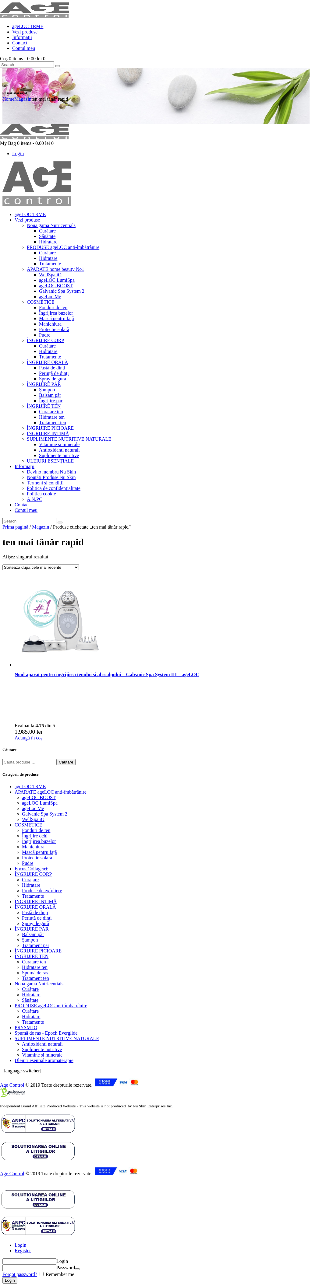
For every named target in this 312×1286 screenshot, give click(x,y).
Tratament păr (35, 945)
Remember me (59, 1274)
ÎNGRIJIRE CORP (33, 874)
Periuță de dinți (37, 918)
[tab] (162, 1245)
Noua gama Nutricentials (39, 983)
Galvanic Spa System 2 (44, 813)
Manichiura (33, 846)
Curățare (30, 879)
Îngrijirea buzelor (39, 841)
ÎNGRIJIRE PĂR (32, 928)
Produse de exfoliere (42, 890)
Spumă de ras (35, 972)
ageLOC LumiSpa (40, 802)
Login (20, 1245)
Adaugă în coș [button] (29, 737)
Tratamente (33, 896)
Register (23, 1250)
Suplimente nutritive (42, 1049)
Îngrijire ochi (35, 835)
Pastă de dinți (35, 912)
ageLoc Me (33, 808)
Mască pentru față (39, 852)
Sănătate (30, 1000)
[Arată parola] (77, 1269)
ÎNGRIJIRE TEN (31, 956)
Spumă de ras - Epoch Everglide (46, 1033)
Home (8, 99)
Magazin (22, 99)
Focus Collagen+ (31, 868)
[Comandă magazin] (40, 567)
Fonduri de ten (36, 830)
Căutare (66, 762)
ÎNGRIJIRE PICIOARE (38, 950)
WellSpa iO (33, 819)
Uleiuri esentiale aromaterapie (44, 1060)
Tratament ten (35, 978)
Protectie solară (37, 857)
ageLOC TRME (30, 786)
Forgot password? (19, 1274)
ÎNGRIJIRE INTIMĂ (36, 901)
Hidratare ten (35, 967)
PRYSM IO (26, 1027)
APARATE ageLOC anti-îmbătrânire (51, 792)
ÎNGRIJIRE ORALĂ (35, 907)
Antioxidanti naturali (42, 1044)
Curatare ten (34, 961)
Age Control (12, 1084)
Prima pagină (15, 526)
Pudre (27, 863)
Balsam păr (33, 934)
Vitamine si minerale (42, 1054)
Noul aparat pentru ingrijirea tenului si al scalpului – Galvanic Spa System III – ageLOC (107, 674)
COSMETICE (28, 824)
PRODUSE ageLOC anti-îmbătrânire (51, 1005)
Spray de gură (35, 923)
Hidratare (31, 885)
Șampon (30, 939)
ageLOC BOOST (39, 797)
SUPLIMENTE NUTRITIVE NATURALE (57, 1038)
